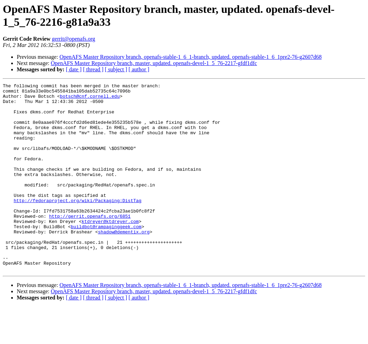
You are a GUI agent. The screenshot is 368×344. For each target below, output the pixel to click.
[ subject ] (116, 69)
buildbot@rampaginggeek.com (106, 256)
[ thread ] (93, 69)
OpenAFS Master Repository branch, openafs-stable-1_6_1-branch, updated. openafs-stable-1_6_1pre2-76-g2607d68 (191, 57)
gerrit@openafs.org (73, 39)
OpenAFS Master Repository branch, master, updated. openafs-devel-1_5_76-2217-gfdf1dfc (154, 63)
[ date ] (74, 69)
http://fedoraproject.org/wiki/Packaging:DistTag (77, 224)
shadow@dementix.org (124, 262)
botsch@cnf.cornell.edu (90, 99)
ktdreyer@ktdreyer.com (110, 249)
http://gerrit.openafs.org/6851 (90, 243)
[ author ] (139, 69)
